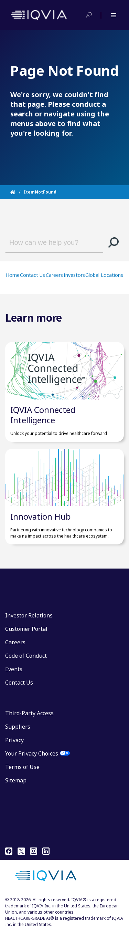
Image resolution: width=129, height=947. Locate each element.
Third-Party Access (29, 727)
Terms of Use (22, 781)
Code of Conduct (26, 670)
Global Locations (104, 275)
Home (13, 275)
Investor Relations (29, 629)
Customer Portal (26, 643)
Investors (74, 275)
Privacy (14, 754)
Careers (54, 275)
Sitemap (15, 794)
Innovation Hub (40, 530)
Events (13, 683)
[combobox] (49, 242)
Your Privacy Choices (31, 767)
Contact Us (32, 275)
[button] (113, 242)
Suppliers (17, 741)
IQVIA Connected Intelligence (42, 422)
